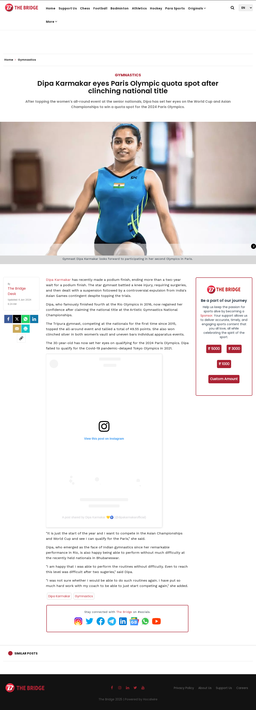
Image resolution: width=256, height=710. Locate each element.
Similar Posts (26, 653)
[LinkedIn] (34, 319)
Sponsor (206, 315)
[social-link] (21, 338)
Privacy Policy (184, 688)
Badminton (120, 8)
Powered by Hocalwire (141, 699)
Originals (197, 8)
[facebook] (8, 319)
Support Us (68, 8)
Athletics (139, 8)
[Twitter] (17, 319)
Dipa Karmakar (59, 280)
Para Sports (175, 8)
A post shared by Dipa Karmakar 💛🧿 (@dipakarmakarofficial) (104, 517)
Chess (85, 8)
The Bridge (124, 612)
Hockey (156, 8)
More (52, 22)
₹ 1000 (224, 363)
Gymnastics (128, 75)
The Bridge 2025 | (111, 699)
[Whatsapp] (25, 319)
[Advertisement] (128, 40)
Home (50, 8)
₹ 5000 (214, 348)
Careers (242, 688)
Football (100, 8)
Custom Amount (224, 378)
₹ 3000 (234, 348)
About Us (205, 688)
